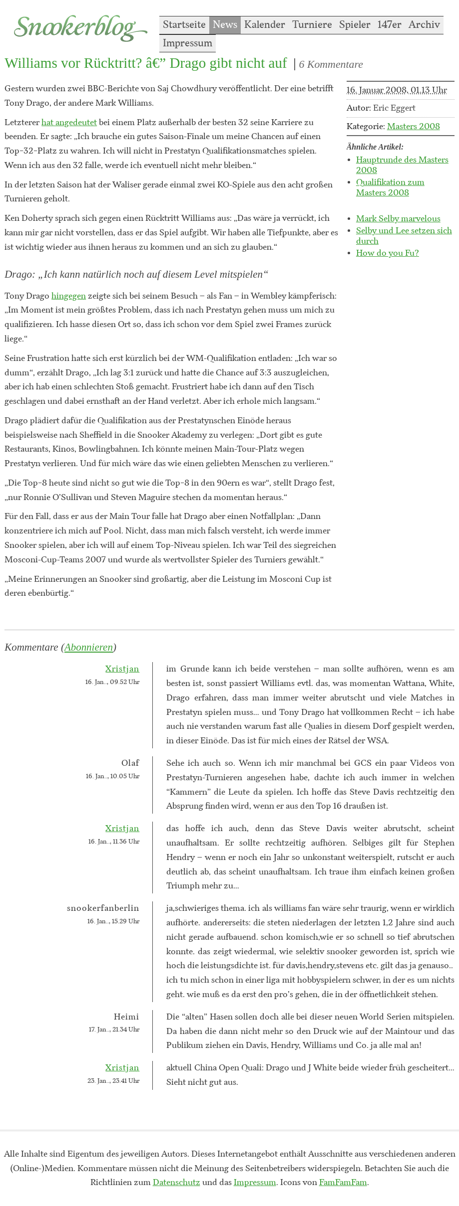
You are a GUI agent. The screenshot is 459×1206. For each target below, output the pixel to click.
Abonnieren (88, 647)
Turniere (312, 25)
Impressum (187, 43)
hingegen (68, 296)
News (225, 25)
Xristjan (122, 669)
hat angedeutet (69, 123)
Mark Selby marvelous (398, 219)
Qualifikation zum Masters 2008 (390, 187)
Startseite (184, 25)
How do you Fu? (387, 253)
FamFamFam (343, 1183)
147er (390, 25)
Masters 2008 (413, 127)
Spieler (355, 25)
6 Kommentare (331, 64)
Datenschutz (176, 1183)
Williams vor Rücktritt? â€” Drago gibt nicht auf (145, 63)
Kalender (264, 25)
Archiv (424, 25)
